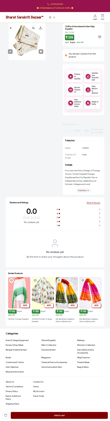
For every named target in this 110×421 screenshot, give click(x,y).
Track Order (38, 396)
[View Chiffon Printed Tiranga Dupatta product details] (43, 321)
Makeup (81, 340)
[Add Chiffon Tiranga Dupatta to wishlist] (11, 281)
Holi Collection (12, 367)
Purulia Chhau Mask (14, 345)
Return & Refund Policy (13, 398)
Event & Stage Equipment (17, 340)
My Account (38, 391)
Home (36, 387)
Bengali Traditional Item (16, 350)
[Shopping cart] (102, 15)
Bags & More (83, 367)
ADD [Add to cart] (25, 306)
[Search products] (33, 28)
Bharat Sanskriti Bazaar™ (24, 17)
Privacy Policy (12, 391)
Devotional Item (48, 350)
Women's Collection (86, 345)
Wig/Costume (83, 358)
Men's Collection (48, 345)
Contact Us (38, 382)
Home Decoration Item (51, 367)
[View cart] (5, 415)
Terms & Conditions (14, 387)
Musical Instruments (15, 372)
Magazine (46, 358)
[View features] (10, 51)
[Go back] (10, 28)
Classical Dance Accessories (54, 362)
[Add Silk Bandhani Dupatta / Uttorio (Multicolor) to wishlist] (59, 284)
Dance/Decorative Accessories (85, 351)
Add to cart (59, 415)
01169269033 (57, 4)
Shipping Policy (12, 404)
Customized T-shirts (15, 362)
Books (8, 358)
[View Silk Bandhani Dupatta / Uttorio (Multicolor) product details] (67, 324)
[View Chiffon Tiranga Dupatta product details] (19, 319)
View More (83, 192)
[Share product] (40, 28)
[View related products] (41, 51)
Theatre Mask (83, 362)
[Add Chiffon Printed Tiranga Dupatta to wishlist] (35, 282)
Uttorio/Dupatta (48, 340)
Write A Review (93, 204)
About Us (10, 382)
